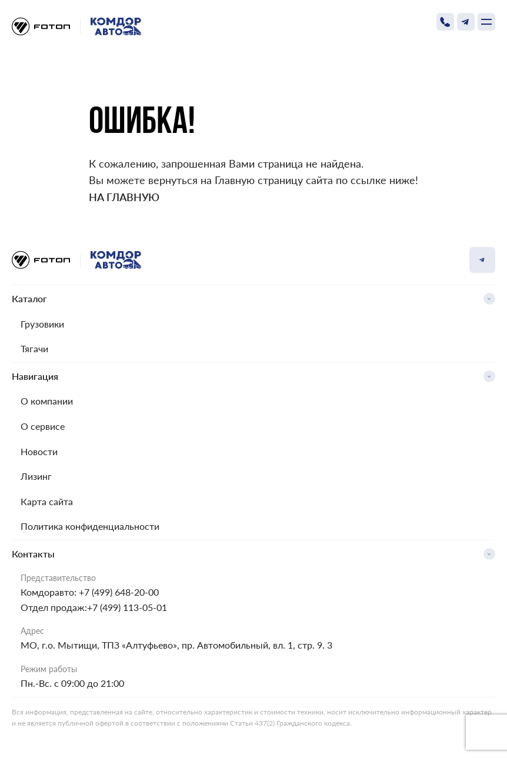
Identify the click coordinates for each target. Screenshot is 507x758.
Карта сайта (47, 501)
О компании (47, 400)
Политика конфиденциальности (90, 526)
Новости (39, 451)
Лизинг (36, 476)
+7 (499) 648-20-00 (119, 591)
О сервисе (43, 426)
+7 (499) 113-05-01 (127, 607)
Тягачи (34, 348)
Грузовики (42, 323)
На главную (124, 197)
